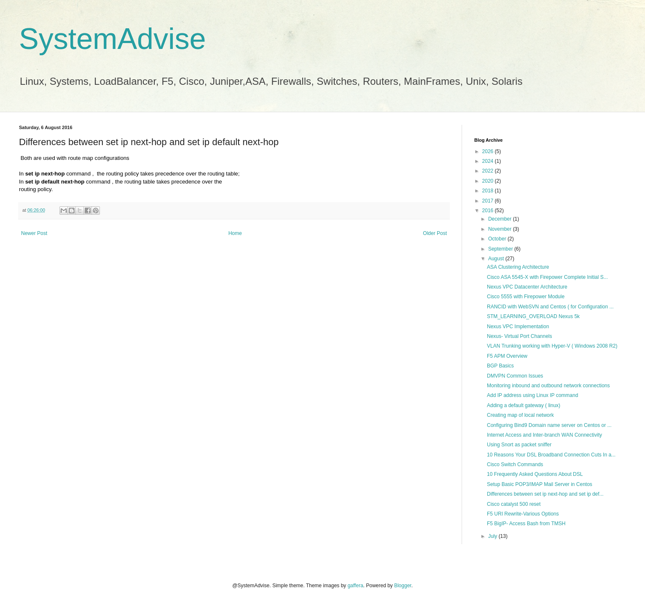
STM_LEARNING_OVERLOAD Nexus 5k (533, 316)
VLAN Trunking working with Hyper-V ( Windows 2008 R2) (552, 346)
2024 (488, 161)
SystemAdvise (112, 38)
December (500, 219)
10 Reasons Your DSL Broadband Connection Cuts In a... (551, 455)
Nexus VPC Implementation (518, 326)
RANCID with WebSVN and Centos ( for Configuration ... (550, 307)
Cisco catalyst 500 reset (513, 504)
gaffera (355, 586)
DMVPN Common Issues (515, 376)
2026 (488, 151)
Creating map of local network (520, 415)
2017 (488, 201)
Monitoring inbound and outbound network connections (548, 386)
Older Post (435, 233)
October (498, 239)
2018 (488, 191)
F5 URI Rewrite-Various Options (523, 514)
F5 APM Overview (507, 356)
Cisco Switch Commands (515, 464)
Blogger (402, 586)
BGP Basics (500, 366)
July (493, 536)
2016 (488, 210)
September (501, 249)
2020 (488, 181)
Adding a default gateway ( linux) (523, 405)
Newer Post (34, 233)
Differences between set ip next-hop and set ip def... (545, 494)
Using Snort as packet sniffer (519, 445)
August (496, 259)
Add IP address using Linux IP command (532, 395)
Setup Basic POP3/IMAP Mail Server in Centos (539, 484)
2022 (488, 171)
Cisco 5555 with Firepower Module (525, 297)
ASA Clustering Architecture (518, 267)
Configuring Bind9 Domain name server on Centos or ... (549, 425)
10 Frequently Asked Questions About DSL (535, 474)
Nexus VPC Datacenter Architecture (527, 287)
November (500, 229)
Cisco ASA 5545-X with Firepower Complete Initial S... (547, 277)
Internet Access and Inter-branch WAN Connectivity (544, 435)
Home (235, 233)
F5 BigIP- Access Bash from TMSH (526, 523)
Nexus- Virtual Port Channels (519, 336)
